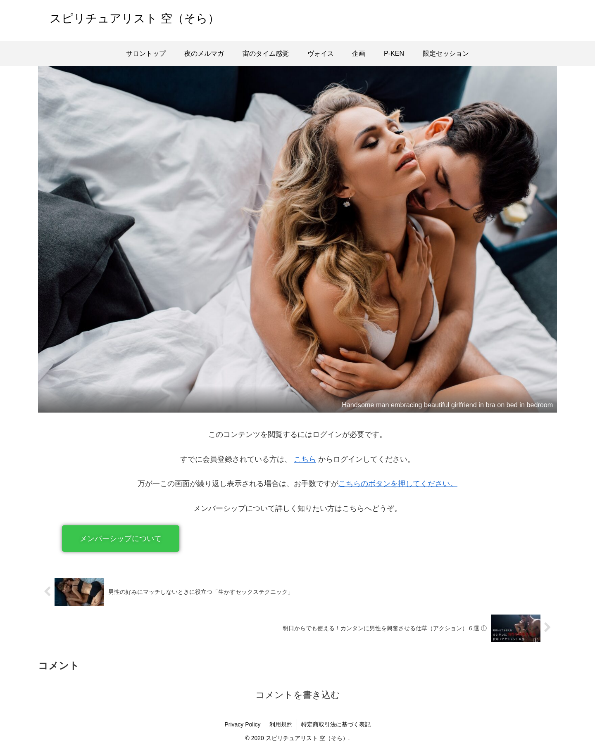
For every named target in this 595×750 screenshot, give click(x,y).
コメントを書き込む (297, 695)
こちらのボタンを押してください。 (397, 483)
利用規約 (281, 724)
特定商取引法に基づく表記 (336, 724)
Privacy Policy (242, 724)
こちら (305, 459)
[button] (120, 538)
